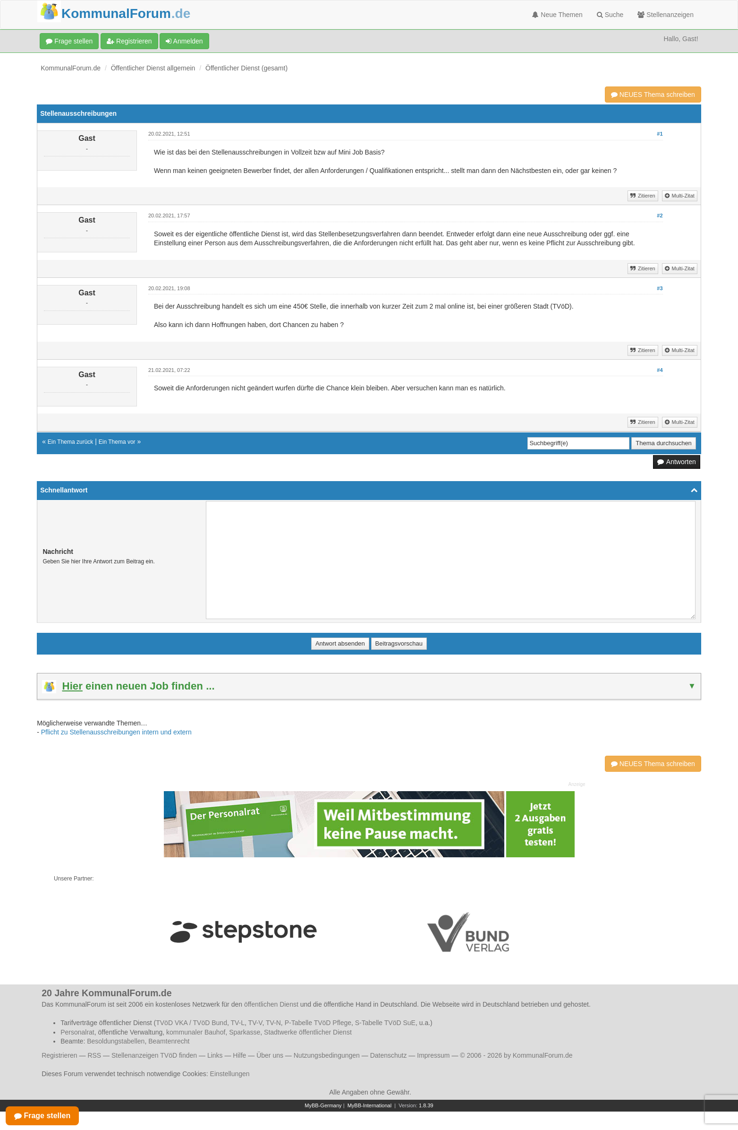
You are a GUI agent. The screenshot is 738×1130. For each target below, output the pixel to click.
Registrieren (129, 41)
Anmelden (184, 41)
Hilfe (239, 1055)
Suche (610, 14)
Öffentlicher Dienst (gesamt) (246, 68)
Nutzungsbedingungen (327, 1055)
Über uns (269, 1055)
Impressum (433, 1055)
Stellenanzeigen (665, 14)
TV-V (255, 1022)
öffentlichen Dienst (271, 1004)
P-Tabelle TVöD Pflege (318, 1022)
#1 (659, 134)
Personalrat (77, 1032)
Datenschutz (388, 1055)
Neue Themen (557, 14)
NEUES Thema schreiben (653, 94)
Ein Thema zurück (70, 442)
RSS (94, 1055)
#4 (659, 370)
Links (215, 1055)
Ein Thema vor (117, 442)
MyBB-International (370, 1105)
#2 (659, 215)
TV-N (273, 1022)
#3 (659, 288)
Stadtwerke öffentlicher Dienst (308, 1032)
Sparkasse (244, 1032)
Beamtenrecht (168, 1041)
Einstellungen (230, 1074)
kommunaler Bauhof (195, 1032)
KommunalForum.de (71, 68)
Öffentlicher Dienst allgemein (153, 68)
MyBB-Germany (323, 1105)
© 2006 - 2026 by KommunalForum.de (516, 1055)
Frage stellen (69, 41)
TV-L (237, 1022)
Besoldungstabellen (115, 1041)
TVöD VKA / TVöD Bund (191, 1022)
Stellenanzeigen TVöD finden (154, 1055)
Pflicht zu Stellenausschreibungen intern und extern (116, 732)
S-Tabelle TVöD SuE (385, 1022)
